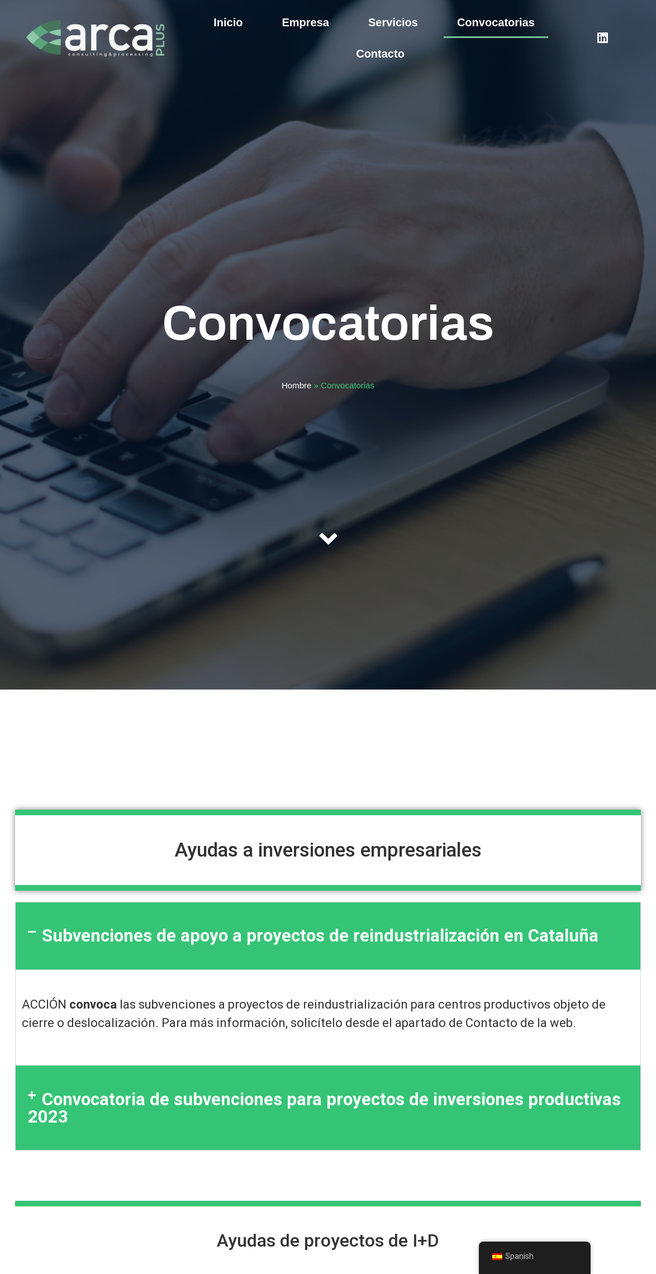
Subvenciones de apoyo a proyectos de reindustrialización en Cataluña (320, 935)
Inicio (228, 22)
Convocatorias (496, 22)
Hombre (296, 385)
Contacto (380, 53)
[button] (328, 935)
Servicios (393, 22)
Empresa (305, 22)
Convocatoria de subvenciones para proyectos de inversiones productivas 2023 (324, 1108)
